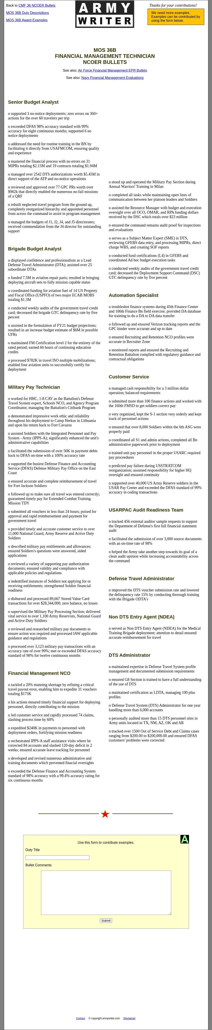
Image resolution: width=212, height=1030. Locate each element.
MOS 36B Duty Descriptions (27, 13)
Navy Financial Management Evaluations (112, 78)
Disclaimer (130, 1018)
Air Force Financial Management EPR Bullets (112, 70)
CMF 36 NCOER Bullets (36, 5)
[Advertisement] (155, 137)
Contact (80, 1018)
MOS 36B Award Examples (27, 20)
